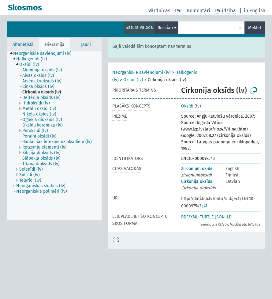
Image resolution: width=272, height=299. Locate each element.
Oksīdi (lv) (133, 79)
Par (178, 10)
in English (254, 10)
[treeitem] (45, 53)
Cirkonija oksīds (196, 181)
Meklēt (254, 27)
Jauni (86, 44)
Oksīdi (187, 106)
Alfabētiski (23, 44)
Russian (165, 27)
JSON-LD (223, 217)
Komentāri (198, 10)
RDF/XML (189, 217)
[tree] (54, 135)
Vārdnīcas (159, 10)
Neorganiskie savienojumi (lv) (141, 72)
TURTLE (207, 217)
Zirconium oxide (197, 168)
